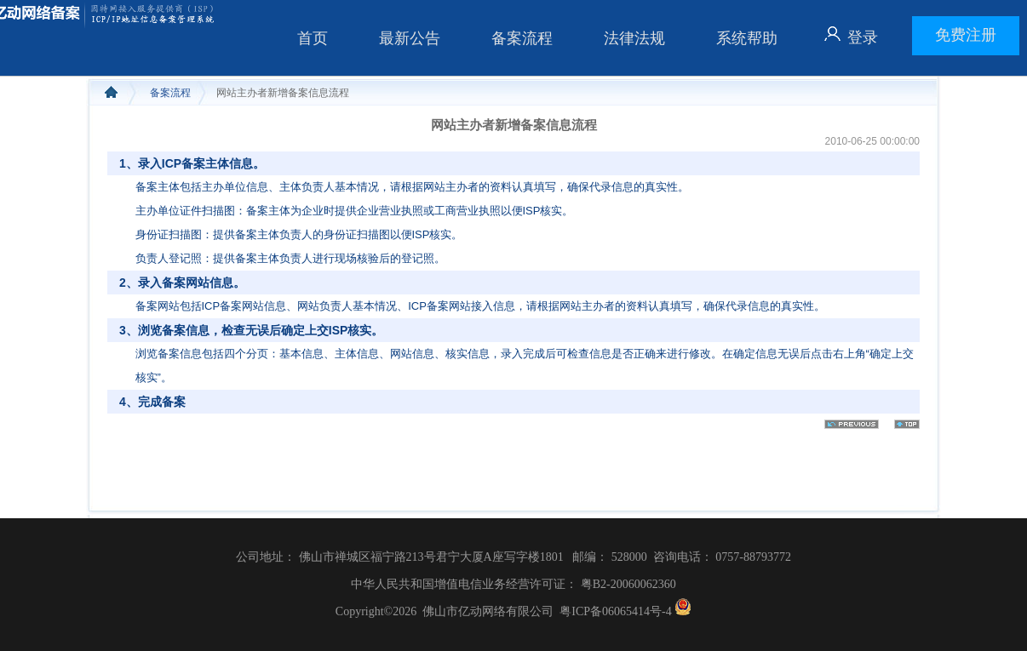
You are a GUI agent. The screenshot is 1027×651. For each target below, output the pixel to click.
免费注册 (965, 34)
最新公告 (409, 38)
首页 (312, 38)
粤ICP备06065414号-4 (615, 611)
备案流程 (522, 38)
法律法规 (634, 38)
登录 (862, 37)
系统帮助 (746, 38)
